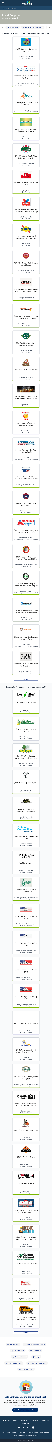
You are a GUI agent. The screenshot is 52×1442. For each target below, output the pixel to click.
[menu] (2, 3)
